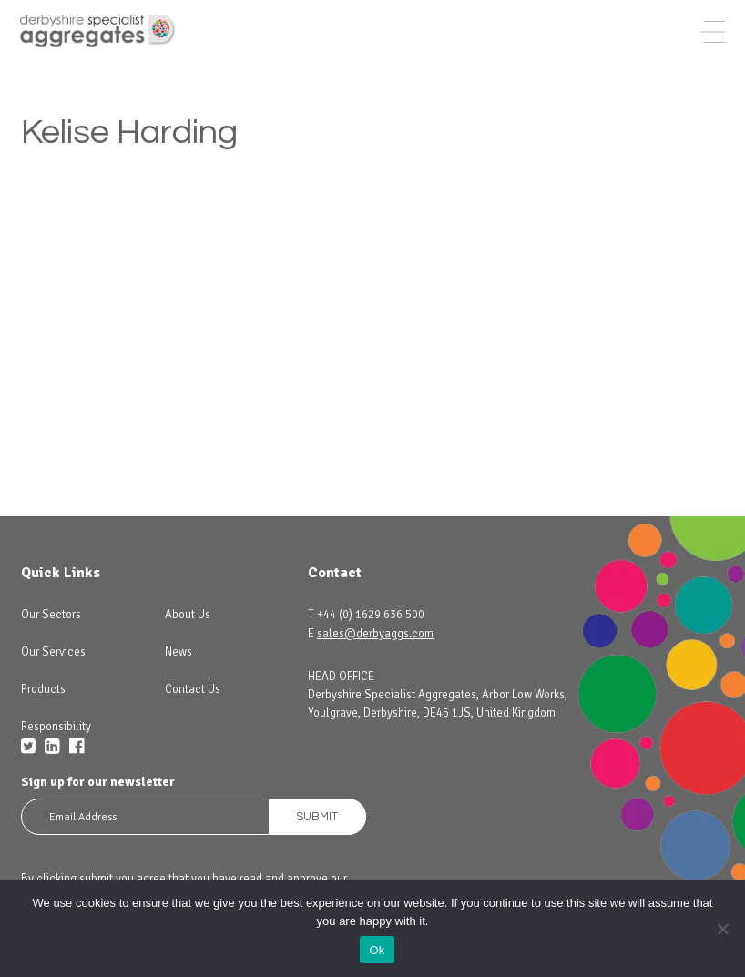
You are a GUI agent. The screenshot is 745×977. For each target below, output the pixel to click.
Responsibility (56, 726)
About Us (187, 614)
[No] (722, 929)
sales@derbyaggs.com (375, 633)
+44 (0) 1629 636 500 (370, 614)
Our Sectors (51, 614)
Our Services (53, 652)
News (178, 652)
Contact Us (192, 689)
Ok (376, 950)
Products (43, 689)
